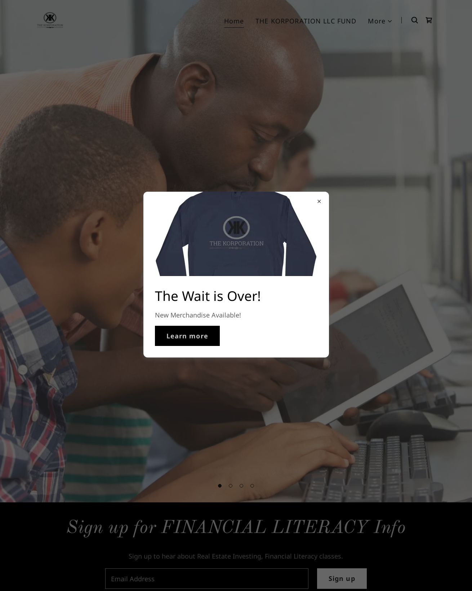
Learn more (187, 336)
